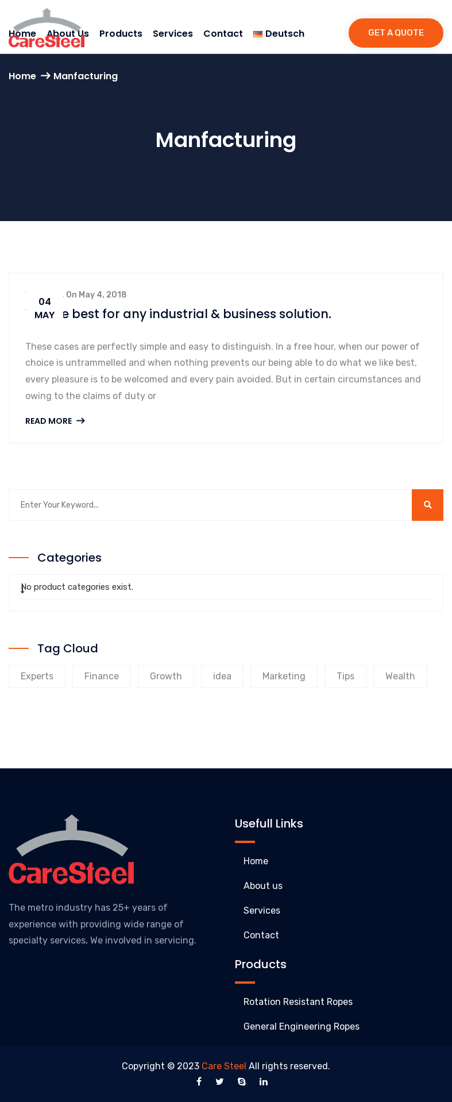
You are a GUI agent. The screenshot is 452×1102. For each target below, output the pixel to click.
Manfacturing (85, 76)
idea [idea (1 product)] (222, 676)
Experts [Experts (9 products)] (37, 676)
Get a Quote (396, 33)
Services (173, 33)
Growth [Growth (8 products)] (166, 676)
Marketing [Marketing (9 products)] (284, 676)
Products (120, 33)
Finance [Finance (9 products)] (101, 676)
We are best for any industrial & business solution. (178, 314)
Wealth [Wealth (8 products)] (400, 676)
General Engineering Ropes (302, 1026)
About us (263, 885)
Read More (54, 421)
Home (22, 76)
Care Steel (224, 1066)
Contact (223, 33)
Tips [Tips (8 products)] (345, 676)
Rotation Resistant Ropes (298, 1001)
